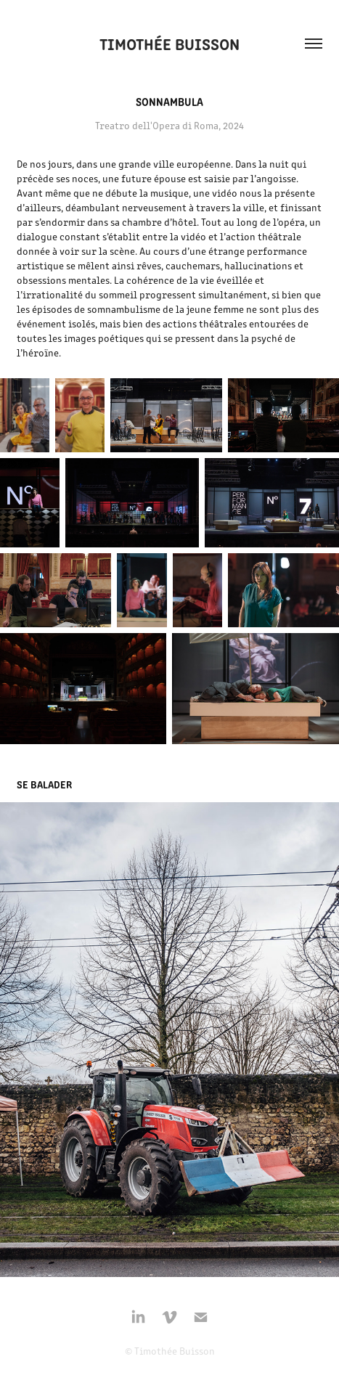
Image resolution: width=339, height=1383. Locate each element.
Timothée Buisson (169, 43)
